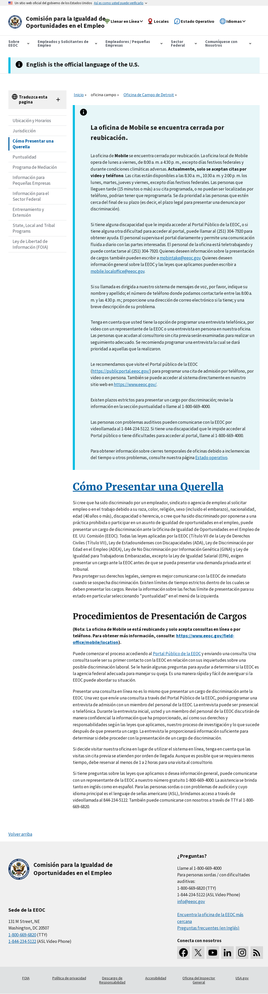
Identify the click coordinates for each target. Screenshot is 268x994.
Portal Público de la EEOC (177, 653)
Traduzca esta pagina (33, 99)
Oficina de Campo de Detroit (149, 94)
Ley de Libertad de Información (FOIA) (30, 244)
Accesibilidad (155, 978)
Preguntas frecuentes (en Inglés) (208, 928)
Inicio (79, 94)
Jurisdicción (24, 131)
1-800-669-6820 (22, 935)
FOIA (26, 978)
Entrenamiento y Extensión (28, 212)
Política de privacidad (69, 978)
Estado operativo (211, 457)
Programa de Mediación (35, 167)
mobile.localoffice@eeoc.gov (117, 271)
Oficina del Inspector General (198, 980)
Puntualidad (24, 157)
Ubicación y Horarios (32, 120)
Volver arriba (20, 834)
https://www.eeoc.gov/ (135, 384)
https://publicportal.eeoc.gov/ (121, 371)
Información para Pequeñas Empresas (32, 180)
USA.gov (242, 978)
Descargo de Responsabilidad (112, 980)
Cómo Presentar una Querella (33, 144)
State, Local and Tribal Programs (34, 228)
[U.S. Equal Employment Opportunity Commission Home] (58, 22)
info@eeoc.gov (191, 901)
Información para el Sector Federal (31, 196)
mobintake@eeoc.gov (180, 258)
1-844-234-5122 (22, 941)
